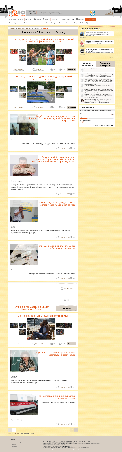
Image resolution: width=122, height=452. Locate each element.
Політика (27, 23)
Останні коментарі (87, 64)
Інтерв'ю (55, 19)
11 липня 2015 (39, 70)
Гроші (39, 23)
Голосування (87, 107)
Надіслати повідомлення (18, 442)
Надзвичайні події (16, 420)
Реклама (14, 444)
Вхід (111, 12)
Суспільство (18, 23)
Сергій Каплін (83, 37)
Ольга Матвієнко (19, 70)
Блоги (47, 19)
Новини (13, 181)
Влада (34, 23)
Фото (30, 19)
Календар (45, 28)
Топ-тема (90, 19)
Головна (12, 19)
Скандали (54, 23)
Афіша (88, 23)
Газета (81, 19)
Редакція (14, 446)
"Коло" (13, 440)
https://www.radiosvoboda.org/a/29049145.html (95, 85)
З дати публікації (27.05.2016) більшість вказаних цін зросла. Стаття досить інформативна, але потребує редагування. (96, 96)
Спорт (76, 23)
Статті (21, 19)
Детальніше (96, 125)
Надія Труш (82, 45)
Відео (38, 19)
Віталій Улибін (83, 54)
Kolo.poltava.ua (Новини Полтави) (61, 441)
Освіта (82, 23)
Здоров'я (69, 23)
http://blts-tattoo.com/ (92, 70)
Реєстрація (109, 14)
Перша (10, 434)
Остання (16, 434)
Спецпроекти (67, 19)
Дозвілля (61, 23)
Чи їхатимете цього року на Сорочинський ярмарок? (95, 110)
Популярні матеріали (105, 64)
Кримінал (46, 23)
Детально (72, 70)
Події (10, 23)
